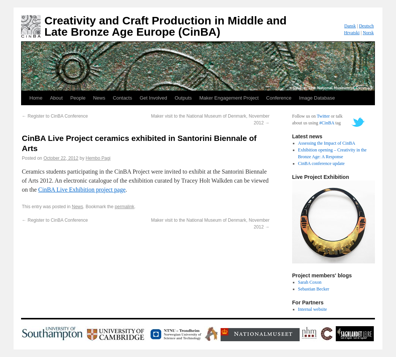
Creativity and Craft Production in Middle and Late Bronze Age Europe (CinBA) (165, 26)
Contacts (122, 98)
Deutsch (366, 26)
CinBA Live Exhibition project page (82, 189)
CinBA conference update (321, 163)
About (56, 98)
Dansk (350, 26)
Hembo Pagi (98, 158)
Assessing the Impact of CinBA (326, 143)
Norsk (368, 32)
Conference (278, 98)
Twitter (323, 116)
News (99, 98)
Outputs (183, 98)
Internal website (312, 309)
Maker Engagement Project (229, 98)
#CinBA (326, 123)
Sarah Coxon (309, 282)
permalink (124, 206)
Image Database (317, 98)
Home (36, 98)
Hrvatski (351, 32)
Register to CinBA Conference (55, 116)
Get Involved (153, 98)
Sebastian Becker (313, 289)
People (77, 98)
